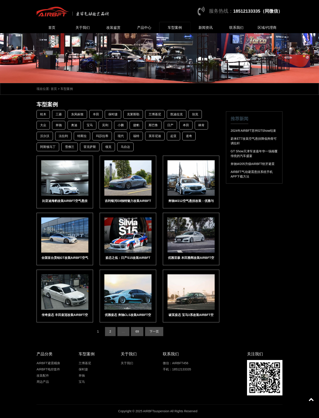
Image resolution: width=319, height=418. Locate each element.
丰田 (96, 114)
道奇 (189, 136)
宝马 (90, 125)
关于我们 (83, 27)
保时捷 (113, 114)
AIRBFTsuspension (156, 411)
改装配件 (43, 375)
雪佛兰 (69, 147)
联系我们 (236, 27)
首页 (51, 27)
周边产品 (43, 381)
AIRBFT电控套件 (48, 369)
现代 (121, 136)
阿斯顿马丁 (48, 147)
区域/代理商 (267, 27)
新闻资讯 (205, 27)
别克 (195, 114)
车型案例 (175, 27)
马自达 (125, 147)
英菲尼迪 (155, 136)
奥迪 (74, 125)
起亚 (173, 136)
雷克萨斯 (90, 147)
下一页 (154, 331)
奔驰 (59, 125)
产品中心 (144, 27)
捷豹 (136, 125)
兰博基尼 (155, 114)
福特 (136, 136)
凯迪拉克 (176, 114)
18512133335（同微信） (257, 11)
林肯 (201, 125)
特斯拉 (82, 136)
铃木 (43, 114)
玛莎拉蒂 (102, 136)
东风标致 (77, 114)
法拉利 (63, 136)
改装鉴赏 (113, 27)
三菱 (59, 114)
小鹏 (121, 125)
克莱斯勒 (133, 114)
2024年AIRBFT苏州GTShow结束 (253, 130)
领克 (108, 147)
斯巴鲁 (153, 125)
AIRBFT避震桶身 (48, 363)
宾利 (105, 125)
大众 (43, 125)
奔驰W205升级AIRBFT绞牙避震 (252, 164)
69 (137, 331)
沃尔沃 (44, 136)
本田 (186, 125)
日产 (170, 125)
